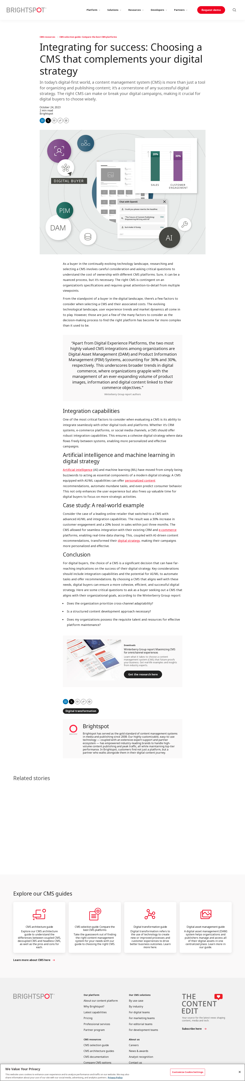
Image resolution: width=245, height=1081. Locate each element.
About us (134, 1039)
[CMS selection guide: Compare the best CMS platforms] (95, 914)
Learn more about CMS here (31, 960)
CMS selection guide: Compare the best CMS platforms (88, 37)
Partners (179, 9)
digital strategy (129, 541)
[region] (122, 1072)
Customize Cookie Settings (187, 1072)
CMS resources (47, 37)
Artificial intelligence (77, 470)
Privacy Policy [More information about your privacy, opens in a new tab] (115, 1077)
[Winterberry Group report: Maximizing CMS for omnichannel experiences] (94, 660)
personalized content (140, 480)
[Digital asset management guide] (206, 914)
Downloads (130, 645)
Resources (134, 9)
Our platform (91, 995)
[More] (99, 10)
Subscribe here (192, 1029)
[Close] (239, 1072)
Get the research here (143, 674)
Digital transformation (81, 711)
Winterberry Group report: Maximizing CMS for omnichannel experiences (149, 651)
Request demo (211, 10)
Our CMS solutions (140, 995)
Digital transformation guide (150, 927)
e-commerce (167, 530)
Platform (92, 9)
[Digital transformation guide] (150, 914)
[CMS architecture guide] (39, 914)
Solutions (112, 9)
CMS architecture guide (39, 927)
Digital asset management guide (206, 927)
